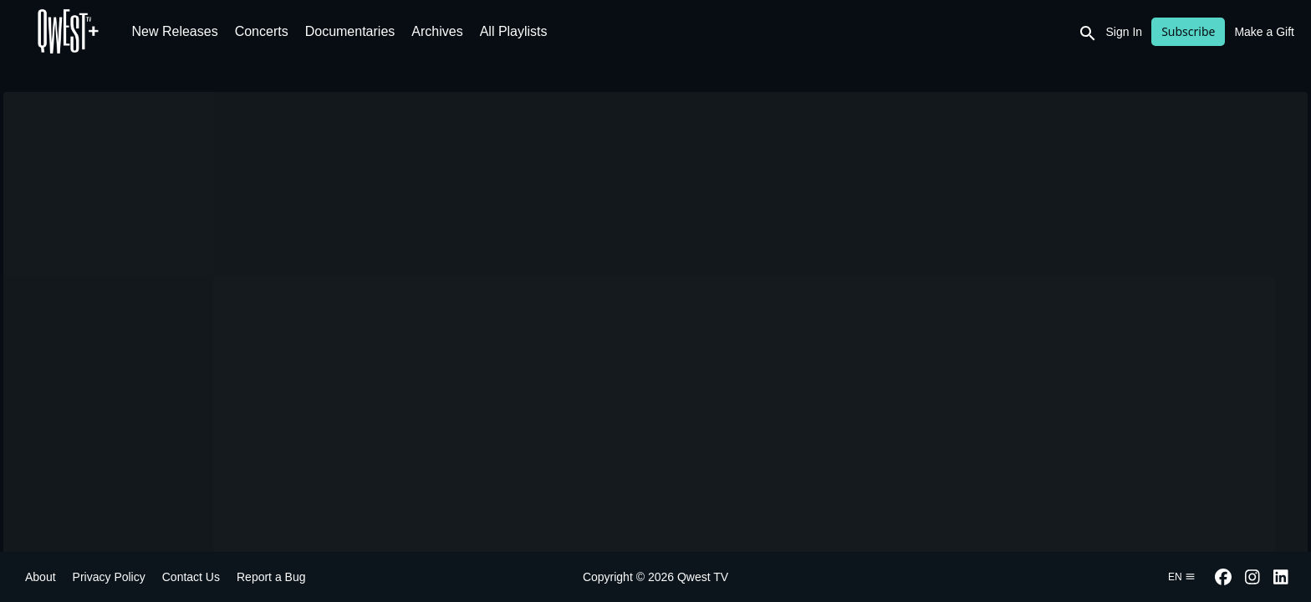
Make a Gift (1264, 31)
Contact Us (191, 577)
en (1182, 577)
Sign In (1124, 31)
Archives (436, 31)
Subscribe (1188, 31)
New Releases (175, 31)
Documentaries (350, 31)
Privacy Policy (109, 577)
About (40, 577)
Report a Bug (271, 577)
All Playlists (514, 31)
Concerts (261, 31)
